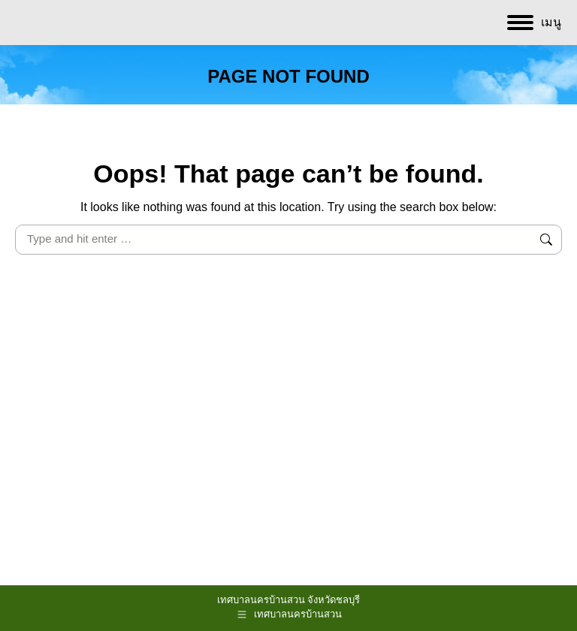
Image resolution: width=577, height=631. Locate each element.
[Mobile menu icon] (534, 22)
